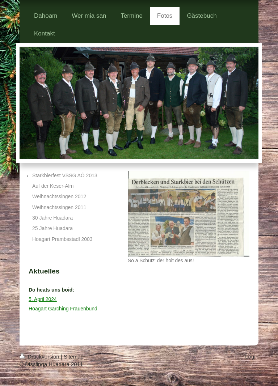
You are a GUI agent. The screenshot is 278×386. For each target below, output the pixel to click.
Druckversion (40, 356)
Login (251, 356)
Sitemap (74, 356)
